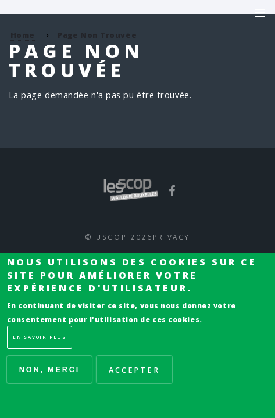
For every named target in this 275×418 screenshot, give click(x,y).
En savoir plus (39, 337)
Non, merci (49, 370)
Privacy (171, 237)
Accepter (134, 370)
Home (22, 35)
